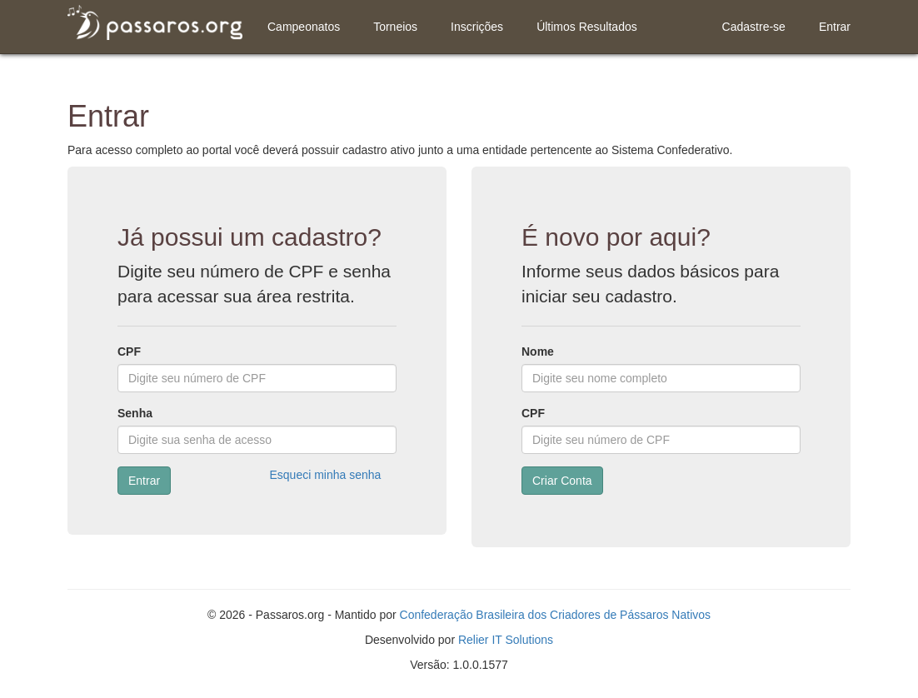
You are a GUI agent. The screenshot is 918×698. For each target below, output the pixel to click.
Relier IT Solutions (505, 639)
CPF (129, 351)
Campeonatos (303, 26)
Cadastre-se (754, 26)
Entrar (835, 26)
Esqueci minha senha (326, 474)
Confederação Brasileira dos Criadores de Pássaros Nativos (555, 614)
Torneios (395, 26)
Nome (537, 351)
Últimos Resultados (586, 26)
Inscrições (477, 26)
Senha (134, 413)
